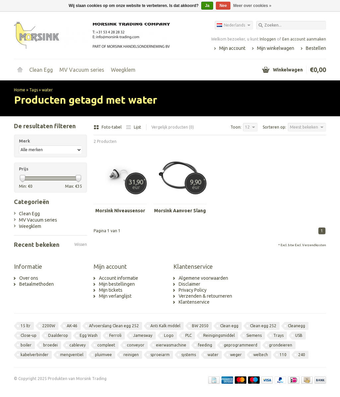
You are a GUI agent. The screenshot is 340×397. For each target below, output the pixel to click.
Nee (223, 5)
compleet (106, 345)
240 (301, 354)
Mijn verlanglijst (115, 296)
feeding (205, 345)
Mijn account (232, 48)
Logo (169, 335)
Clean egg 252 (263, 326)
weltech (260, 354)
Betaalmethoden (36, 284)
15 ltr (26, 326)
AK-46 (72, 326)
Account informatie (118, 278)
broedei (50, 345)
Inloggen (268, 39)
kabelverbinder (34, 354)
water (47, 90)
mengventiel (71, 354)
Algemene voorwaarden (203, 278)
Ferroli (115, 335)
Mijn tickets (111, 290)
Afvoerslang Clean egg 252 (114, 326)
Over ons (28, 278)
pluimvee (103, 354)
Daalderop (58, 335)
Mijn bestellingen (117, 284)
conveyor (135, 345)
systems (188, 354)
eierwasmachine (171, 345)
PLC (188, 335)
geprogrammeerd (240, 345)
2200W (48, 326)
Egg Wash (89, 335)
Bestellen (316, 48)
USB (298, 335)
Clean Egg (41, 70)
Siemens (254, 335)
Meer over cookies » (252, 5)
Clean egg (229, 326)
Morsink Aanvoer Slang (180, 210)
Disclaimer (189, 284)
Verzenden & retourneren (205, 296)
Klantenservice (194, 302)
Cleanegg (296, 326)
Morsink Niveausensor (120, 210)
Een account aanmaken (304, 39)
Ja (207, 5)
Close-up (29, 335)
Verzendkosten (314, 245)
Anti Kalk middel (165, 326)
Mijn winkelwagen (275, 48)
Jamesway (142, 335)
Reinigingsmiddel (219, 335)
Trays (278, 335)
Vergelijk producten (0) (172, 127)
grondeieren (280, 345)
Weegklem (123, 70)
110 (283, 354)
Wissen (80, 244)
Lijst (133, 127)
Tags (33, 90)
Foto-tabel (108, 127)
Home (20, 69)
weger (236, 354)
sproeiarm (160, 354)
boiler (26, 345)
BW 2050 (200, 326)
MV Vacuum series (81, 70)
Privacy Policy (193, 290)
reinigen (131, 354)
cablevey (77, 345)
